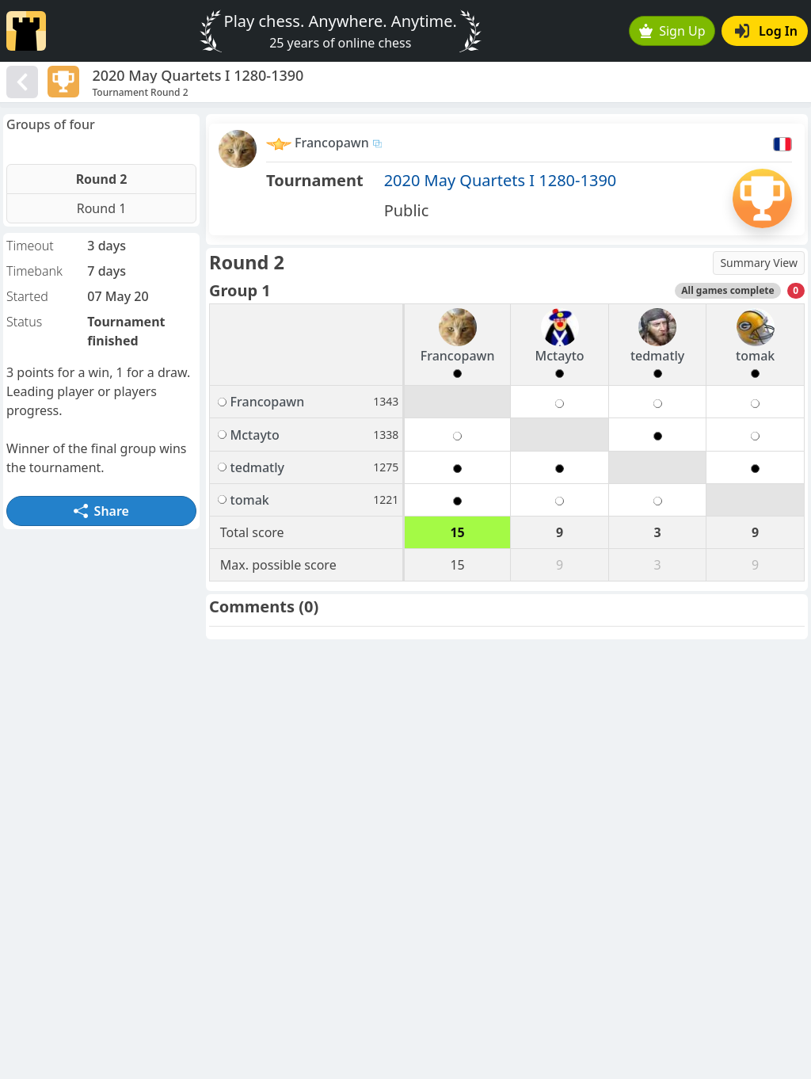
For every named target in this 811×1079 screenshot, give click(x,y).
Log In (766, 31)
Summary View (759, 262)
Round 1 (102, 208)
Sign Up (672, 31)
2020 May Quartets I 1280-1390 (500, 180)
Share (101, 511)
